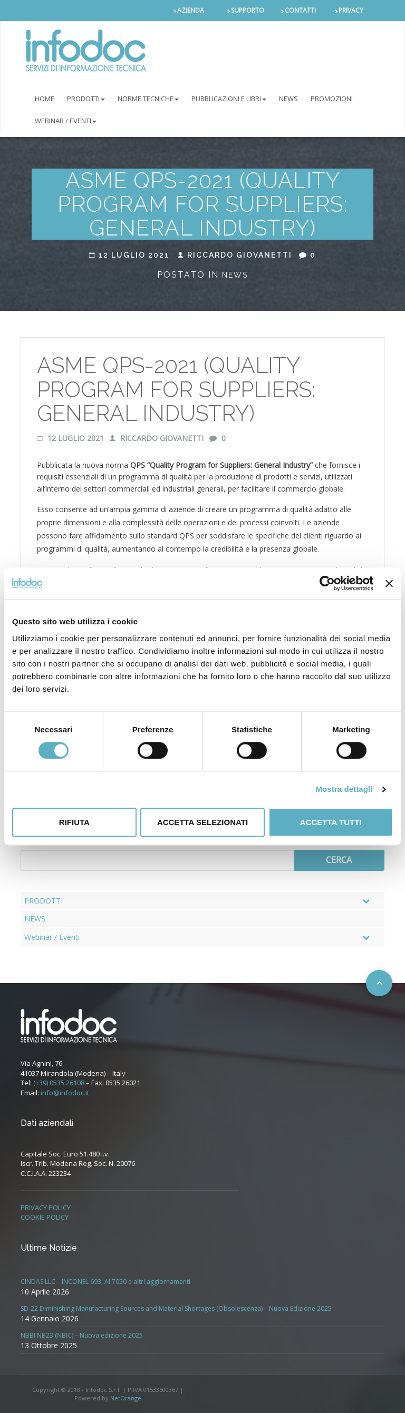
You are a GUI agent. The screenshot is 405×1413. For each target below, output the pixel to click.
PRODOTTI (86, 98)
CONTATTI (300, 10)
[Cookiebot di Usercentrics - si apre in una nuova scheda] (327, 583)
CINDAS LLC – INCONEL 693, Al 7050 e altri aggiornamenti (105, 1281)
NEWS (288, 98)
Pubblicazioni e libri (228, 98)
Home (44, 98)
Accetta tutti (331, 822)
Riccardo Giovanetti (235, 255)
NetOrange (125, 1398)
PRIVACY (351, 10)
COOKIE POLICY (45, 1217)
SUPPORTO (247, 10)
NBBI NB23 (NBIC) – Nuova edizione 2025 (82, 1335)
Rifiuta (74, 822)
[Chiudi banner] (389, 583)
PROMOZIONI (332, 98)
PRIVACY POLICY (46, 1207)
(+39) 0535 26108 (58, 1082)
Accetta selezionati (202, 822)
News (235, 275)
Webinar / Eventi (66, 120)
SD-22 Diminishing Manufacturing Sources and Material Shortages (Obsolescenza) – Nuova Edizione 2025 (176, 1308)
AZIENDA (190, 10)
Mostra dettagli (343, 789)
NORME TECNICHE (148, 98)
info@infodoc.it (65, 1092)
